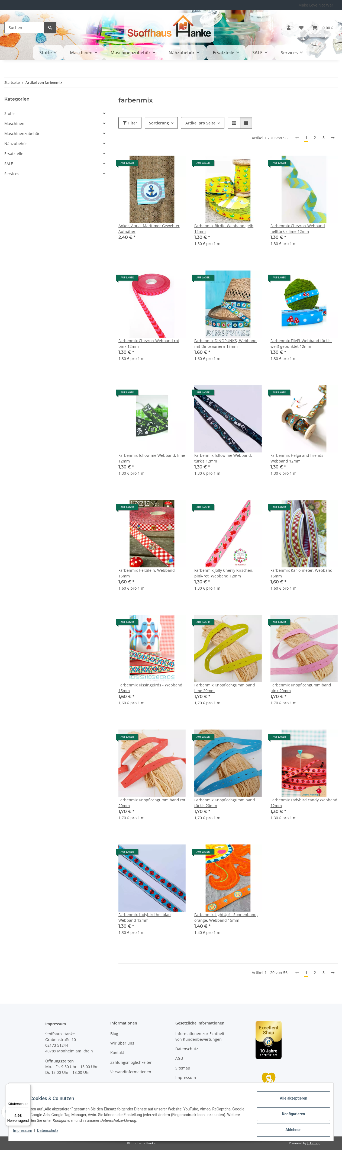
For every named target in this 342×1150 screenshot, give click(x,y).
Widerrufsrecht (189, 1087)
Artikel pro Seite (200, 123)
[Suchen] (24, 27)
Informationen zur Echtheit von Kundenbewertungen (199, 1036)
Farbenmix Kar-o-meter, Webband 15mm (301, 573)
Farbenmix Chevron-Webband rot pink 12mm (148, 343)
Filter (130, 123)
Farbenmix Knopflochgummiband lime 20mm (224, 687)
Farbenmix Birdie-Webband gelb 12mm (223, 228)
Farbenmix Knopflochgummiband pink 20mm (300, 687)
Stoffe (9, 113)
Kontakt (117, 1052)
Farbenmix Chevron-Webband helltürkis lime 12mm (297, 228)
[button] (288, 27)
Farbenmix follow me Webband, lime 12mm (151, 458)
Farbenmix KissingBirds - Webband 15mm (150, 687)
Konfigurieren (289, 1116)
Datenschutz (52, 1133)
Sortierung (159, 123)
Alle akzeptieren (289, 1102)
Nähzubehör (15, 143)
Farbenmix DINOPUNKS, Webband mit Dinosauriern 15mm (225, 343)
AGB (179, 1058)
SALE (8, 163)
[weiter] (333, 137)
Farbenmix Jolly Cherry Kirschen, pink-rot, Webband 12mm (223, 573)
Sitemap (182, 1068)
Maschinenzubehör (22, 133)
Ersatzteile (13, 153)
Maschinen (14, 123)
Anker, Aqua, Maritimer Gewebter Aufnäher (149, 228)
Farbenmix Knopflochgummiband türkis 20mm (224, 802)
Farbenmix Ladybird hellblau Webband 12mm (144, 917)
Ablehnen (289, 1131)
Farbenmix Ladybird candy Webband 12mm (303, 802)
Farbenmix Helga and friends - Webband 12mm (298, 458)
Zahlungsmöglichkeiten (131, 1062)
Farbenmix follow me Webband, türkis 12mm (223, 458)
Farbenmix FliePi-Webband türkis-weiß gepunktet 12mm (301, 343)
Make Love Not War (315, 5)
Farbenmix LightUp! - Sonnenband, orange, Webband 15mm (226, 917)
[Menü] (27, 1087)
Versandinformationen (130, 1071)
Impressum (26, 1133)
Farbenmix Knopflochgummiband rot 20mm (151, 802)
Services (11, 173)
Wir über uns (122, 1043)
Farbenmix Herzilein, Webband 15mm (146, 573)
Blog (114, 1033)
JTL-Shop (313, 1143)
